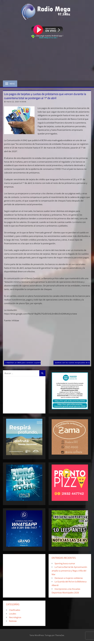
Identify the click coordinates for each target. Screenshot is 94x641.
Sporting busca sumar (65, 563)
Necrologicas (15, 617)
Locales (12, 613)
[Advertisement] (47, 60)
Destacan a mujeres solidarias (69, 578)
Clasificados (14, 610)
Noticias (13, 621)
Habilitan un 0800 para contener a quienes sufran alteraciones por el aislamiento (39, 362)
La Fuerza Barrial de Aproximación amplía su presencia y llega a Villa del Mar (69, 571)
